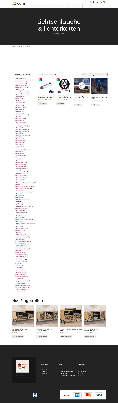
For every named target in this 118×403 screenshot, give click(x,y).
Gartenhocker (19, 148)
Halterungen (19, 160)
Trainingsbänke (20, 271)
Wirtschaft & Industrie (43, 6)
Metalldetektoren (20, 212)
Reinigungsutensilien (21, 228)
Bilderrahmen (19, 98)
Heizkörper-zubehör (21, 168)
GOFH (21, 4)
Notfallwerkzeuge (20, 216)
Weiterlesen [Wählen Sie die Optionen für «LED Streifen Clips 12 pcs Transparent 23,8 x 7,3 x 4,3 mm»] (78, 105)
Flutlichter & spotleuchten (22, 135)
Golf (17, 157)
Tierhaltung (19, 267)
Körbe (17, 193)
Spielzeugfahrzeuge (21, 256)
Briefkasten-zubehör (21, 107)
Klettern (18, 184)
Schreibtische (19, 243)
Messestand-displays (21, 208)
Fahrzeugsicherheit (21, 127)
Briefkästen (19, 106)
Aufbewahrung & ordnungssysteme (25, 80)
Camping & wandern (21, 115)
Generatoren (19, 153)
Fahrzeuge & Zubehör (21, 126)
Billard (17, 100)
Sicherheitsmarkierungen (22, 249)
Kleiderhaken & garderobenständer (25, 183)
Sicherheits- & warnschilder (23, 247)
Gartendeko (19, 146)
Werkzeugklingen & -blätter (23, 285)
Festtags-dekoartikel (21, 131)
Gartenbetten (19, 142)
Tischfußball (19, 269)
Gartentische (19, 151)
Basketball (19, 89)
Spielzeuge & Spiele (21, 254)
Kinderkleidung (20, 179)
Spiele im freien (20, 252)
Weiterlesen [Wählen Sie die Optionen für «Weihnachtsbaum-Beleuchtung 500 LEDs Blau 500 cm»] (96, 105)
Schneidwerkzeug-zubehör (23, 241)
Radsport (18, 227)
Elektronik (52, 6)
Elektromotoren (20, 118)
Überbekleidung (20, 272)
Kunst (17, 201)
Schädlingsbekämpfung (22, 236)
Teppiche (18, 265)
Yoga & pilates (19, 291)
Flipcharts (18, 133)
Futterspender (20, 140)
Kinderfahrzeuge (20, 177)
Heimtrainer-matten (21, 164)
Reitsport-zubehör (20, 230)
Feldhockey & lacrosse (22, 129)
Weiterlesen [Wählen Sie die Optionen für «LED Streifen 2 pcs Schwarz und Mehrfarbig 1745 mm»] (42, 103)
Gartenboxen (19, 144)
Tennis (18, 263)
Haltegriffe (19, 159)
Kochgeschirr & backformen (23, 188)
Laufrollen (18, 205)
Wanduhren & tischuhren (22, 280)
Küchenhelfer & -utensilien (22, 199)
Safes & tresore (20, 234)
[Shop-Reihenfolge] (94, 74)
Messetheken (19, 210)
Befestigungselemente (22, 91)
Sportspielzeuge (20, 260)
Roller (17, 232)
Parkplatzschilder (20, 217)
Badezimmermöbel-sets (22, 87)
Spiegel (18, 250)
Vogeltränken (19, 278)
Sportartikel (19, 258)
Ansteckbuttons (20, 78)
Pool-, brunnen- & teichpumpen (24, 219)
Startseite (14, 46)
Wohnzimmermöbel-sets (22, 289)
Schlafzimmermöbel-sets (22, 238)
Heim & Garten (77, 6)
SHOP (34, 6)
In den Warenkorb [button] (18, 336)
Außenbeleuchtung (21, 82)
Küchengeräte (19, 197)
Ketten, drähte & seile (21, 173)
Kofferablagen (19, 190)
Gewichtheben (20, 155)
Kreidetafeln (19, 195)
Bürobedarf (19, 111)
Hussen (18, 170)
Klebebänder (19, 181)
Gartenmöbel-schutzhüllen (22, 150)
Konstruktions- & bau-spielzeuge (24, 192)
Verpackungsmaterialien (22, 276)
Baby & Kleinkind (62, 6)
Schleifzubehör (20, 239)
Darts (17, 116)
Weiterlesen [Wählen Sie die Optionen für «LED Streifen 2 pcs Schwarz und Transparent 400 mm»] (60, 103)
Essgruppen (19, 120)
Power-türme (19, 221)
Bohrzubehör (19, 104)
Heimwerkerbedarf (88, 6)
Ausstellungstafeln (21, 83)
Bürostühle (19, 113)
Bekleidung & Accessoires (22, 93)
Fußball (18, 137)
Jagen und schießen (21, 172)
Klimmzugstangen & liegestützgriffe (25, 186)
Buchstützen (19, 109)
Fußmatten (19, 139)
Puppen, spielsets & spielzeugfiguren (25, 223)
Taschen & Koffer (20, 261)
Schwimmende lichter (21, 245)
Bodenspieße (19, 102)
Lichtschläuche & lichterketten (23, 206)
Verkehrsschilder (20, 274)
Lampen (18, 203)
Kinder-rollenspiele (21, 175)
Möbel (69, 6)
